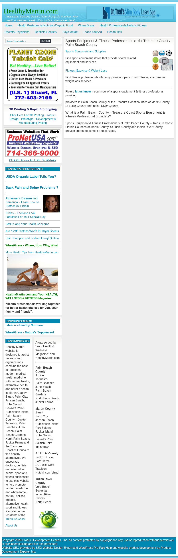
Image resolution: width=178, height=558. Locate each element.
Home (8, 25)
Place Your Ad (93, 31)
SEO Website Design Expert (54, 547)
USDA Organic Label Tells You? (30, 176)
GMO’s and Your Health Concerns (27, 224)
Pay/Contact (70, 31)
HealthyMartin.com (31, 11)
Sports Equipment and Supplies (85, 51)
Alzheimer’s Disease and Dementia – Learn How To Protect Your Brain (22, 202)
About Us (11, 525)
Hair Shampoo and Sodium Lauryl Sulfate (32, 238)
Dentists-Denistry (46, 31)
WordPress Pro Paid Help (95, 547)
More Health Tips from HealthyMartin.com (32, 252)
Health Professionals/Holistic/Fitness (123, 25)
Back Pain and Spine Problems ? (31, 187)
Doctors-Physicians (17, 31)
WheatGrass (86, 25)
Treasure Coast (15, 518)
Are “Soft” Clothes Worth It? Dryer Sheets (32, 231)
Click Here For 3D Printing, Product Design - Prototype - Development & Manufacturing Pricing (33, 115)
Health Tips (114, 31)
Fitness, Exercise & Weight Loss (86, 70)
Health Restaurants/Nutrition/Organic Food (45, 25)
